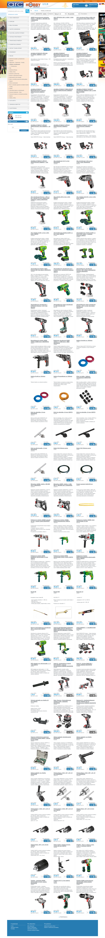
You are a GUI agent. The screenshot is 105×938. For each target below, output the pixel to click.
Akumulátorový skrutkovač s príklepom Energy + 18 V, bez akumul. (39, 306)
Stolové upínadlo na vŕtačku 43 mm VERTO (40, 701)
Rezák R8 (33, 591)
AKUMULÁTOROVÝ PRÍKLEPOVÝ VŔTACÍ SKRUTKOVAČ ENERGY (63, 90)
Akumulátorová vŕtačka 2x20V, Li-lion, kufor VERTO (63, 233)
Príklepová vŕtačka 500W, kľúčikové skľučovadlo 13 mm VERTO (39, 557)
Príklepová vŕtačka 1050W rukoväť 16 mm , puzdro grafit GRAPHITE (41, 520)
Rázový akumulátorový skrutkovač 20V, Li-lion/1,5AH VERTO (41, 628)
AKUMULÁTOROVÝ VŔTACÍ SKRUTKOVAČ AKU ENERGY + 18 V (40, 126)
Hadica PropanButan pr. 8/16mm (63, 376)
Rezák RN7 (57, 591)
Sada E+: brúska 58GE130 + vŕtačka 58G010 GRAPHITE (84, 664)
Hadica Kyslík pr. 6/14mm (38, 376)
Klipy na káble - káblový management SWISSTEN (83, 377)
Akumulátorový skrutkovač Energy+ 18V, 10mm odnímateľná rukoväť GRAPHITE (85, 270)
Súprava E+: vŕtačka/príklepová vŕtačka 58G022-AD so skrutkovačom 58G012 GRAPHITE (86, 702)
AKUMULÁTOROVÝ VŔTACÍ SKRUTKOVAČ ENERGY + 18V (39, 161)
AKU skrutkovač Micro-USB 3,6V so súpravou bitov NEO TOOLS (85, 18)
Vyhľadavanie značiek (13, 14)
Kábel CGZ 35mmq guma (83, 448)
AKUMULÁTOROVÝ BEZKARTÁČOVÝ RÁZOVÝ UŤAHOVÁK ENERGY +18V (61, 55)
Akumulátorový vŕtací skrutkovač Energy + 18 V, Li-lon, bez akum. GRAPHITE (86, 306)
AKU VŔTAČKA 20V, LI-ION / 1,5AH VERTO (63, 18)
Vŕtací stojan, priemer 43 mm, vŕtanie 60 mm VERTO (62, 845)
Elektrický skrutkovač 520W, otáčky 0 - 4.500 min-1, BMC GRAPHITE (62, 342)
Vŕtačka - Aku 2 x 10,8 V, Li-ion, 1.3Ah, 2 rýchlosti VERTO (85, 845)
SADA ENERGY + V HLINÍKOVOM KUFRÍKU (86, 628)
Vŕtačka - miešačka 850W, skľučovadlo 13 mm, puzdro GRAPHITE (39, 882)
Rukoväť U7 (79, 591)
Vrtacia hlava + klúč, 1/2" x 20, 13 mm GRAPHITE (63, 773)
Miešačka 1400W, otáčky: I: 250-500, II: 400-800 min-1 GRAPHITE (63, 484)
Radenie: (51, 13)
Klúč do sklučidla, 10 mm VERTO (63, 412)
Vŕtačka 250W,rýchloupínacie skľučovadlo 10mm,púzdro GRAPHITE (84, 882)
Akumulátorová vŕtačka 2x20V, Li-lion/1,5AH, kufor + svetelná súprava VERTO (86, 234)
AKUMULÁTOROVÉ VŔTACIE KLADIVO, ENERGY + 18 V (39, 54)
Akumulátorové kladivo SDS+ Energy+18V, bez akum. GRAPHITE (41, 269)
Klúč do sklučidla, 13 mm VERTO (85, 412)
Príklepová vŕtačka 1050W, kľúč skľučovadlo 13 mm (85, 520)
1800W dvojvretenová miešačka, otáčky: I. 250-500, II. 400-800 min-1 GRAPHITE (40, 19)
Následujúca (63, 917)
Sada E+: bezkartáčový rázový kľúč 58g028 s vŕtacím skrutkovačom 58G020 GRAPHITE (63, 665)
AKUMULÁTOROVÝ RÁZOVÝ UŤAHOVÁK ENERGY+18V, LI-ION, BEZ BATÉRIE (86, 91)
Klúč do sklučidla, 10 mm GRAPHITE (38, 413)
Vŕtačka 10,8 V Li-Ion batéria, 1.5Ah (62, 881)
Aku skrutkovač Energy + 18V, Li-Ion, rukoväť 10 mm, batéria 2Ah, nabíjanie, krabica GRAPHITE (40, 198)
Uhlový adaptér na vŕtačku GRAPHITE (84, 737)
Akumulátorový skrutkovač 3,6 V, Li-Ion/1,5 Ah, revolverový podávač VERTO (63, 270)
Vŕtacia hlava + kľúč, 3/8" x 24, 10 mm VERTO (63, 809)
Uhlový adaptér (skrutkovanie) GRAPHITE (62, 737)
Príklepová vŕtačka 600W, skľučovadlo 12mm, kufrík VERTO (63, 556)
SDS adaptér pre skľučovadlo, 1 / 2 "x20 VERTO (41, 664)
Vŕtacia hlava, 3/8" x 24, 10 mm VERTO (39, 845)
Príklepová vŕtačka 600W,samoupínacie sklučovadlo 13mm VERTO (85, 557)
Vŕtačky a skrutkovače (46, 10)
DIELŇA (36, 10)
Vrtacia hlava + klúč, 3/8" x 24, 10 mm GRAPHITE (85, 773)
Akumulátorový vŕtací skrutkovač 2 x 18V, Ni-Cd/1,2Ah (63, 305)
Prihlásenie (94, 1)
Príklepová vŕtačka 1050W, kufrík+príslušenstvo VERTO (62, 520)
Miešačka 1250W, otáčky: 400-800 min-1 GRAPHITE (40, 484)
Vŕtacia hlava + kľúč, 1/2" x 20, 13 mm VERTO (40, 809)
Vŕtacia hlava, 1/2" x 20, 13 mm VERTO (85, 809)
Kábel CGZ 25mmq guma (61, 448)
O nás (81, 1)
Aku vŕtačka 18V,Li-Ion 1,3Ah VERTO (62, 197)
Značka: (32, 13)
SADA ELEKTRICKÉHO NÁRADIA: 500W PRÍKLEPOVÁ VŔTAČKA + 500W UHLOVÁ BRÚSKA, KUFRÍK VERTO (63, 629)
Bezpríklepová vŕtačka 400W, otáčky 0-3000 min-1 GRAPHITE (40, 341)
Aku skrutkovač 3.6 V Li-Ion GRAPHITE (61, 161)
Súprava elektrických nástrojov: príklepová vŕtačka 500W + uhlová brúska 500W (40, 738)
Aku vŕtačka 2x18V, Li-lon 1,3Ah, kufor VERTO (40, 233)
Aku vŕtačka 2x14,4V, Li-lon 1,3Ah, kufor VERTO (86, 197)
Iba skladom (84, 13)
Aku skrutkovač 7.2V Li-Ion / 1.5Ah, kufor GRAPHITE (84, 161)
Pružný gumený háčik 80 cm (84, 484)
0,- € (93, 5)
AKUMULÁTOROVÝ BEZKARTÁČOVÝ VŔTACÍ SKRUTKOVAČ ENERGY (83, 55)
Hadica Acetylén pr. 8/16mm (84, 340)
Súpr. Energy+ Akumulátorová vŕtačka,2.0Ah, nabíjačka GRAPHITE (62, 702)
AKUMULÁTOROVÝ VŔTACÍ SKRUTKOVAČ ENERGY (62, 125)
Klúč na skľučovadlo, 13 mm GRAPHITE (39, 448)
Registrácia (87, 1)
